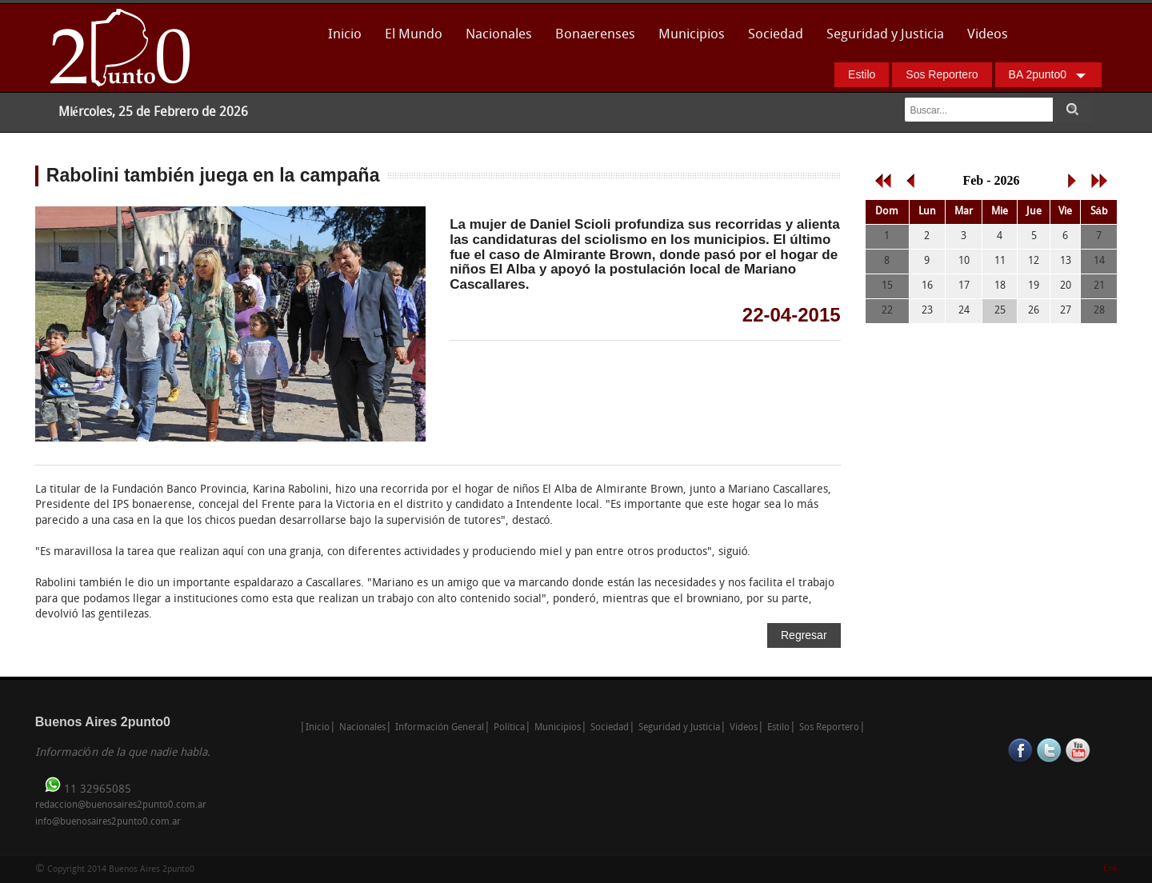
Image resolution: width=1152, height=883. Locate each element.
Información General (439, 728)
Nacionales (499, 35)
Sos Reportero (942, 74)
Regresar (804, 635)
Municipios (691, 35)
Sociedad (775, 35)
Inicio (345, 35)
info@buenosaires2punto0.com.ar (108, 822)
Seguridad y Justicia (885, 35)
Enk (1110, 869)
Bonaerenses (590, 39)
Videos (987, 35)
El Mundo (413, 35)
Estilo (861, 74)
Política (509, 728)
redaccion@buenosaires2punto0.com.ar (120, 805)
